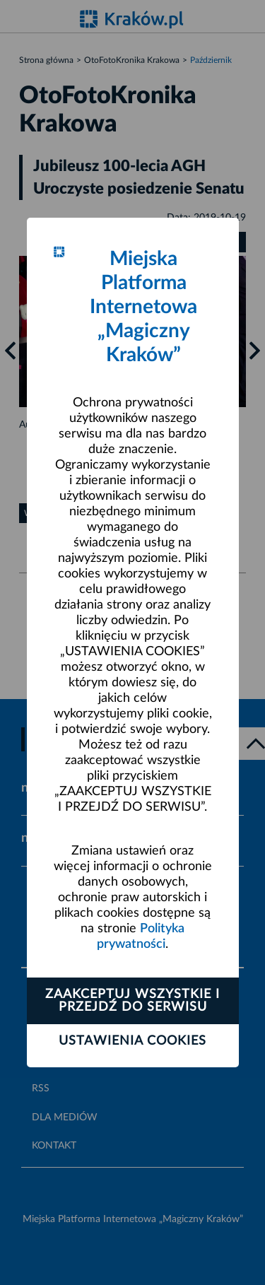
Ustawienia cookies (132, 1041)
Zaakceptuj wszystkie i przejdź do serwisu (132, 1001)
